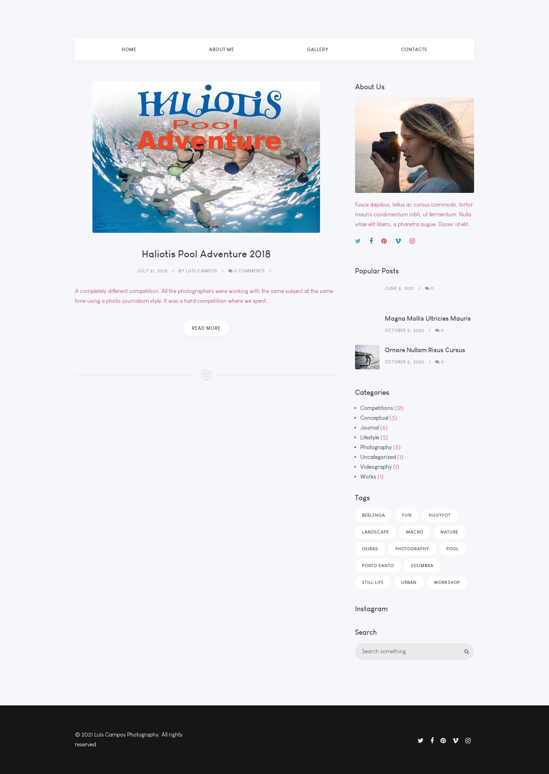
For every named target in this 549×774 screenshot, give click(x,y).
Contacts (414, 49)
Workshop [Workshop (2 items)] (447, 582)
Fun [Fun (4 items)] (407, 515)
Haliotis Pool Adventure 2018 (206, 253)
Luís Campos (201, 270)
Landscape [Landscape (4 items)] (375, 532)
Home (129, 49)
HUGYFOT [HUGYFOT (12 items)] (440, 515)
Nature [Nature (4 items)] (449, 532)
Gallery (318, 49)
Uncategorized (378, 457)
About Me (221, 49)
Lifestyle (369, 437)
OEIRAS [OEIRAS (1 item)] (370, 548)
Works (368, 476)
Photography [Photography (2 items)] (412, 548)
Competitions (376, 408)
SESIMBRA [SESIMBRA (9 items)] (422, 565)
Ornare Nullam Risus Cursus (425, 350)
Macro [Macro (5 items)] (414, 532)
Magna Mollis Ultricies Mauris (428, 318)
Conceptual (374, 417)
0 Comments (249, 270)
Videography (376, 466)
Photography (376, 447)
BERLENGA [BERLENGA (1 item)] (373, 515)
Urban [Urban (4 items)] (409, 582)
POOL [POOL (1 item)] (452, 548)
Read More (206, 328)
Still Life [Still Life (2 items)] (373, 582)
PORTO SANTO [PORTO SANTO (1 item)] (378, 565)
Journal (369, 427)
